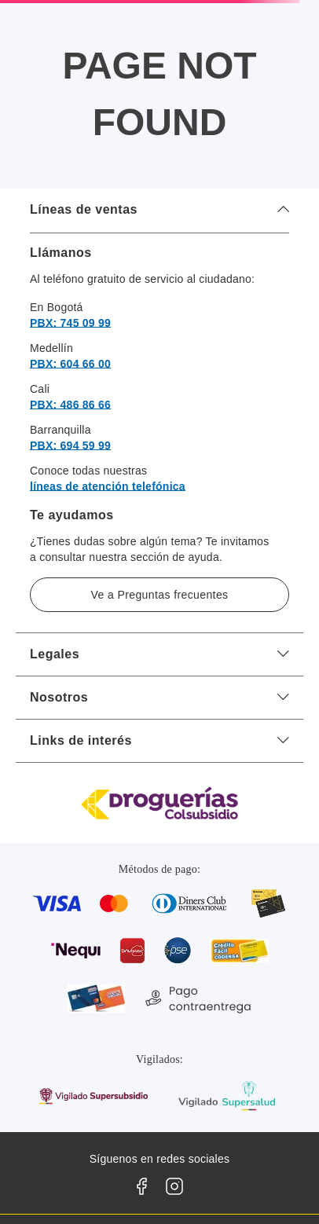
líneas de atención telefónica (107, 486)
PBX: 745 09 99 (70, 323)
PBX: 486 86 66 (70, 404)
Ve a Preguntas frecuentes (160, 594)
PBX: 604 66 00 (70, 363)
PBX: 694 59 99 (70, 445)
